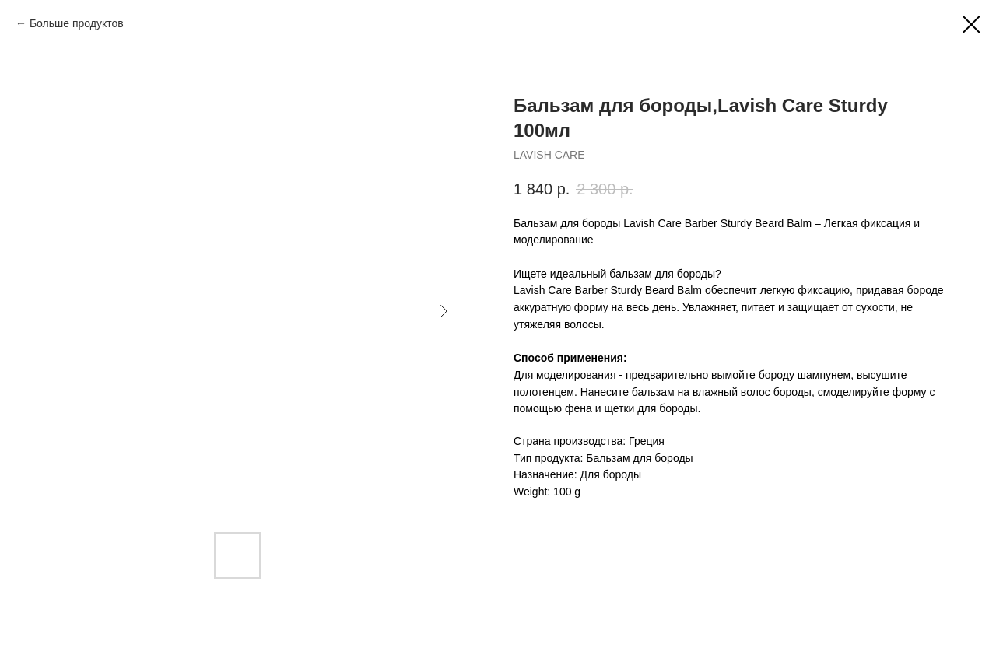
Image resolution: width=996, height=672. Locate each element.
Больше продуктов (77, 23)
